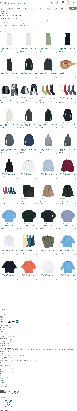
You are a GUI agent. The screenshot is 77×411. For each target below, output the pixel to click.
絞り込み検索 (73, 8)
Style (24, 3)
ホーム (1, 375)
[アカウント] (52, 2)
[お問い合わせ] (63, 2)
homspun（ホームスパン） (5, 46)
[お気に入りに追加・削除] (17, 52)
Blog (15, 3)
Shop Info (19, 3)
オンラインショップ (4, 377)
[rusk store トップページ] (3, 3)
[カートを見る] (68, 2)
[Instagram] (11, 408)
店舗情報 (2, 380)
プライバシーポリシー (4, 386)
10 (0, 304)
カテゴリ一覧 (4, 31)
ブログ (1, 378)
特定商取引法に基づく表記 (5, 384)
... (0, 305)
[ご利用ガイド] (57, 2)
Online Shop (10, 3)
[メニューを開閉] (73, 2)
